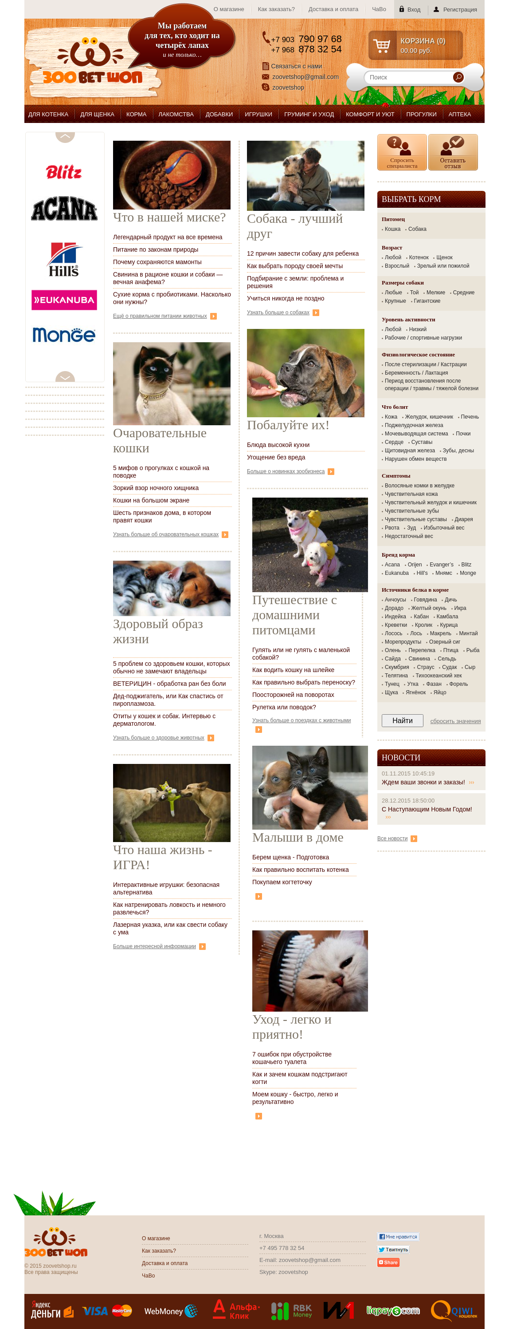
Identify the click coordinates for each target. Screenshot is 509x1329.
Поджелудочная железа (414, 425)
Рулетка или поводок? (284, 707)
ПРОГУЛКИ (422, 114)
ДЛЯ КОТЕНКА (48, 114)
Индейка (395, 616)
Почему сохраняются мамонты (157, 261)
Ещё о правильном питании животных (165, 316)
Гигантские (427, 301)
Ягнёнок (416, 692)
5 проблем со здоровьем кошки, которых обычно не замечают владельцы (171, 667)
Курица (449, 625)
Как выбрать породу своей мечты (295, 265)
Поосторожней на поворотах (293, 694)
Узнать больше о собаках (283, 312)
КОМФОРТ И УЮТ (370, 114)
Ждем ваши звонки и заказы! (428, 782)
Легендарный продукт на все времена (167, 237)
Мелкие (436, 292)
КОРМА (136, 114)
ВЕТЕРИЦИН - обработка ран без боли (169, 683)
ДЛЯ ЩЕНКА (97, 114)
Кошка (392, 229)
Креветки (396, 625)
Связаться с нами (296, 66)
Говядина (425, 600)
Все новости (397, 838)
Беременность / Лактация (416, 373)
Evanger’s (442, 565)
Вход (413, 9)
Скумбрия (397, 667)
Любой (393, 257)
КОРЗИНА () (423, 41)
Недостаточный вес (409, 536)
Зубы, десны (458, 450)
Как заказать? (276, 9)
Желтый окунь (428, 608)
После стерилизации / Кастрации (426, 364)
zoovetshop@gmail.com (306, 76)
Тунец (392, 684)
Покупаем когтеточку (282, 882)
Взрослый (397, 266)
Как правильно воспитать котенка (300, 869)
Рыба (473, 650)
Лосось (394, 633)
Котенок (419, 257)
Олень (393, 650)
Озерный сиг (444, 642)
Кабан (421, 616)
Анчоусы (395, 600)
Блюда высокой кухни (278, 444)
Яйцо (440, 692)
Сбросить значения (456, 721)
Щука (391, 692)
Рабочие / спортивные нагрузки (423, 338)
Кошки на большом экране (151, 500)
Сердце (394, 442)
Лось (416, 633)
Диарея (464, 519)
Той (414, 292)
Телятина (396, 675)
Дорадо (394, 608)
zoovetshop (289, 87)
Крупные (395, 301)
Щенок (444, 257)
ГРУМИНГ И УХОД (309, 114)
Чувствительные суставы (416, 519)
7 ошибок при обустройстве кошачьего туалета (292, 1058)
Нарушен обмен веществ (416, 459)
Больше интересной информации (159, 946)
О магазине (229, 9)
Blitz (467, 565)
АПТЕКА (460, 114)
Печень (470, 417)
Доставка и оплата (333, 9)
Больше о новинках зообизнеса (290, 471)
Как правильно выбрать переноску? (303, 682)
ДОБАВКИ (219, 114)
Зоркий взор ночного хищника (156, 487)
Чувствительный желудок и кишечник (431, 502)
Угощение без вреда (276, 457)
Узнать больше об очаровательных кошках (170, 534)
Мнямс (443, 573)
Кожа (391, 417)
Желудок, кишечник (429, 417)
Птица (450, 650)
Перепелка (421, 650)
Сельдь (447, 659)
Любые (393, 292)
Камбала (447, 616)
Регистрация (460, 9)
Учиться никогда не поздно (286, 298)
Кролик (423, 625)
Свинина (419, 659)
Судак (449, 667)
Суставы (422, 442)
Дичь (451, 600)
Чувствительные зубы (412, 511)
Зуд (411, 528)
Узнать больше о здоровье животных (163, 738)
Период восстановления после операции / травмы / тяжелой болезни (431, 385)
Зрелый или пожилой (443, 266)
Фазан (433, 684)
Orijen (415, 565)
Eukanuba (397, 573)
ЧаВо (379, 9)
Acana (392, 565)
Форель (459, 684)
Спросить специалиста (402, 163)
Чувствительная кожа (411, 494)
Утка (412, 684)
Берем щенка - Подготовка (290, 857)
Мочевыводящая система (416, 434)
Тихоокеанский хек (439, 675)
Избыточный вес (444, 528)
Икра (460, 608)
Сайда (393, 659)
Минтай (468, 633)
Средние (464, 292)
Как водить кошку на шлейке (293, 669)
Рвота (392, 528)
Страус (425, 667)
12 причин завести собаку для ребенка (303, 253)
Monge (468, 573)
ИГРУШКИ (258, 114)
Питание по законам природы (155, 249)
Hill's (422, 573)
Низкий (418, 329)
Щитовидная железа (410, 450)
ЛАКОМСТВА (176, 114)
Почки (463, 434)
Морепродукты (403, 642)
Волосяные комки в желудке (419, 486)
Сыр (470, 667)
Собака (417, 229)
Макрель (440, 633)
